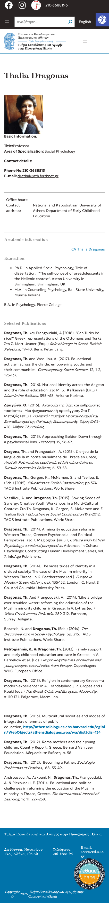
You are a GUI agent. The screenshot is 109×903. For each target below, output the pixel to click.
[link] (102, 19)
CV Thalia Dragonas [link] (88, 249)
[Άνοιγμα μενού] (7, 22)
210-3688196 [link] (56, 5)
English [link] (85, 21)
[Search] (70, 22)
